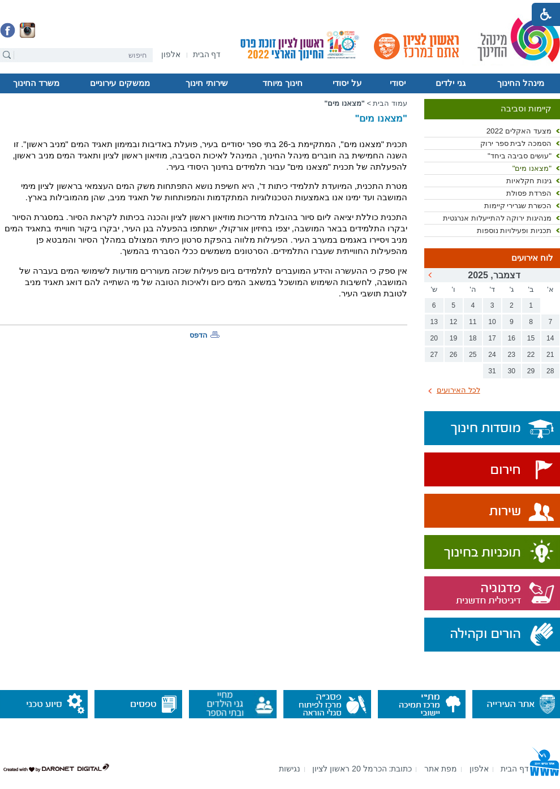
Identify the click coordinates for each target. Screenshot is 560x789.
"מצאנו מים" (532, 168)
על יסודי (347, 83)
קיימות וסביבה (526, 108)
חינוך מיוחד (282, 83)
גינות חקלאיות (529, 180)
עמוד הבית (390, 103)
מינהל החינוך (520, 83)
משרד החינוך (36, 83)
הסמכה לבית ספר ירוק (516, 143)
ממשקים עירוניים (119, 83)
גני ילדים (450, 83)
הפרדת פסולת (529, 193)
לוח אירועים (532, 257)
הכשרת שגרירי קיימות (518, 205)
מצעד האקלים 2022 (519, 131)
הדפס (198, 335)
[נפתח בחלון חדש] (170, 55)
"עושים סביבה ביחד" (520, 156)
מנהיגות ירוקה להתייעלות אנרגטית (497, 218)
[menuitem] (170, 54)
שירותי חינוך (206, 83)
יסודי (398, 83)
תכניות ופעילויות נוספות (514, 230)
